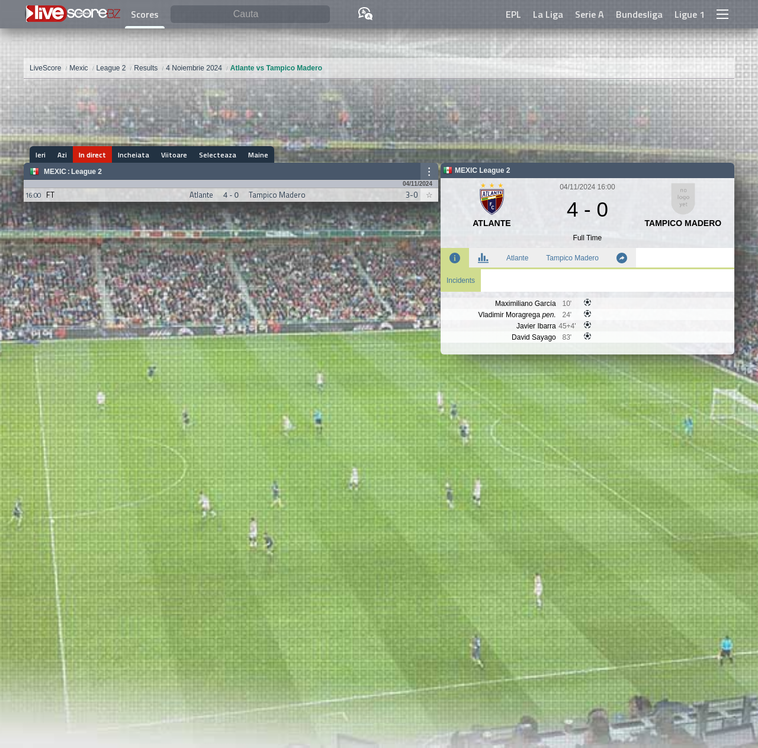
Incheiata (133, 154)
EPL (513, 14)
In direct (92, 154)
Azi (62, 154)
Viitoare (174, 154)
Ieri (41, 154)
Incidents (461, 280)
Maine (258, 154)
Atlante (517, 258)
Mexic (55, 171)
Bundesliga (639, 14)
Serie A (589, 14)
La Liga (548, 14)
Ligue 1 (690, 14)
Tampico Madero (572, 258)
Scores (145, 14)
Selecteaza (217, 154)
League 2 (86, 171)
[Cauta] (250, 14)
